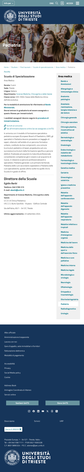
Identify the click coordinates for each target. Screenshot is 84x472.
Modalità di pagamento (14, 355)
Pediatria (65, 304)
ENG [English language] (52, 3)
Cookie (7, 377)
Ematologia (66, 145)
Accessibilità (9, 363)
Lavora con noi (10, 341)
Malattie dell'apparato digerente (66, 206)
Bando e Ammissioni (66, 83)
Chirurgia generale (69, 117)
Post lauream (25, 67)
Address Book (10, 385)
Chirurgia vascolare (69, 122)
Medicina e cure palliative (67, 259)
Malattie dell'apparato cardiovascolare (67, 195)
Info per (7, 3)
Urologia (64, 313)
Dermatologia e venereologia (67, 139)
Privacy (7, 368)
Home (6, 67)
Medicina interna (68, 265)
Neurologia (65, 282)
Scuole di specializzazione (43, 67)
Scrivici (37, 421)
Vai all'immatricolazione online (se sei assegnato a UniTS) (30, 128)
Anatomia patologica (65, 98)
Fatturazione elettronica (14, 350)
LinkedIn (38, 411)
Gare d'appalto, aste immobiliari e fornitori (22, 346)
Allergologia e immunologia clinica (69, 90)
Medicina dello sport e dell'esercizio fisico (69, 250)
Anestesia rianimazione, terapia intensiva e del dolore (69, 108)
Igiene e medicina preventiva (68, 186)
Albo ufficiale (9, 332)
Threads (52, 411)
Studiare (14, 67)
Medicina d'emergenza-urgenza (67, 234)
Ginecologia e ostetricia (66, 179)
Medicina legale (67, 270)
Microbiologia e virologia (67, 276)
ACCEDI (69, 3)
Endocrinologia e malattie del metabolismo (68, 152)
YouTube (42, 411)
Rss (56, 411)
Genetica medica (68, 167)
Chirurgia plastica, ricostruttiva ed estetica (69, 129)
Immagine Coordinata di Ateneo (17, 390)
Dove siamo (9, 421)
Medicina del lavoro (69, 242)
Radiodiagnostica (68, 308)
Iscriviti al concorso (14, 125)
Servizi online (10, 394)
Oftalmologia (66, 287)
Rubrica (62, 3)
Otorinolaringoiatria (69, 299)
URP (62, 421)
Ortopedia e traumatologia (67, 293)
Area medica (60, 67)
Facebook (33, 411)
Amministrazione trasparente (16, 337)
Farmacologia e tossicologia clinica (69, 162)
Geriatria (64, 172)
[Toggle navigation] (77, 3)
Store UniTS (62, 403)
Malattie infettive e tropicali (69, 226)
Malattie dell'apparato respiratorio (66, 216)
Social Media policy (12, 372)
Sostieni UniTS (22, 403)
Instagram (29, 411)
